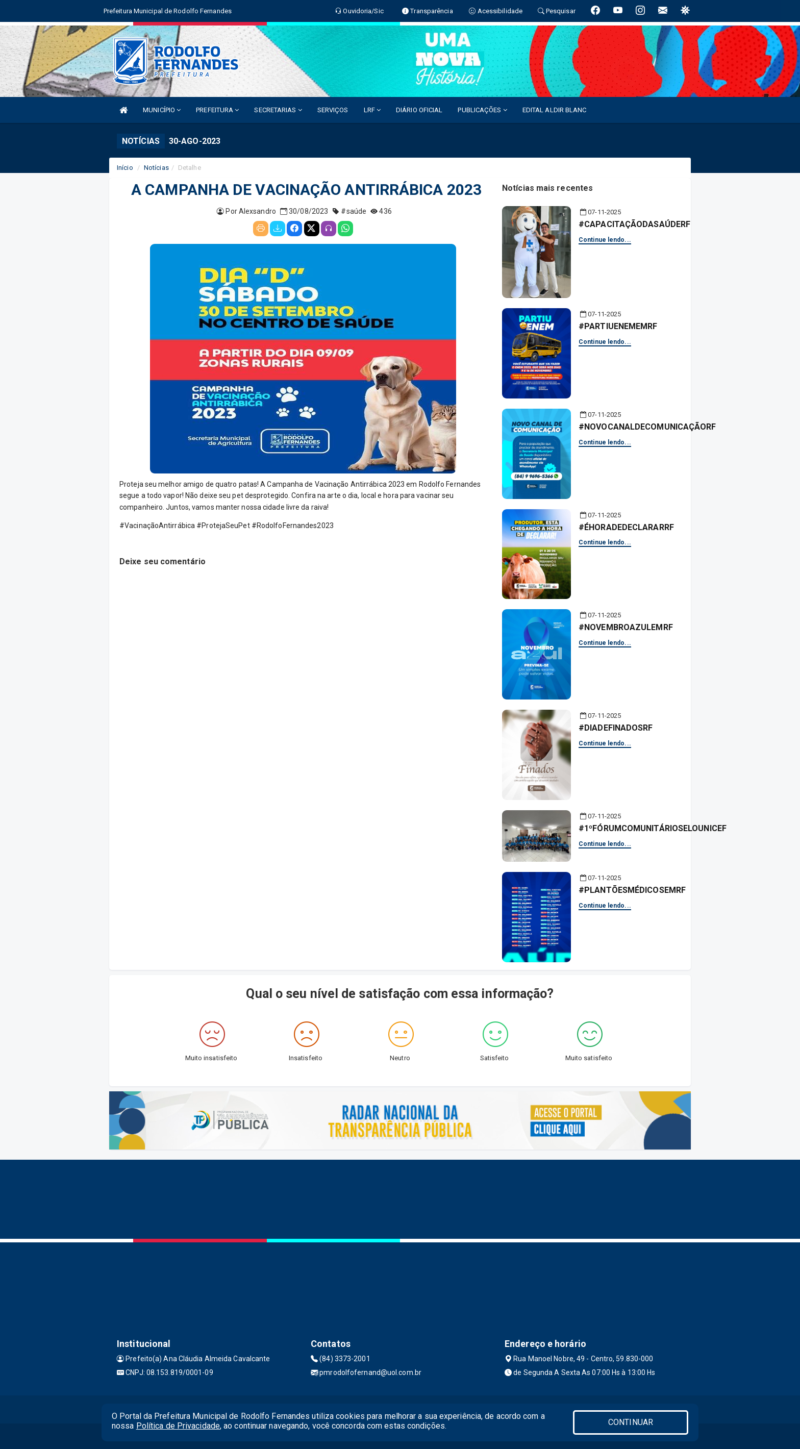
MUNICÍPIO (162, 110)
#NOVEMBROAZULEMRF (626, 627)
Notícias (156, 167)
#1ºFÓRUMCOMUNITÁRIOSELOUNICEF (653, 828)
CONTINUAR (630, 1422)
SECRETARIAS (278, 110)
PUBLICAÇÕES (482, 110)
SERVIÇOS (332, 110)
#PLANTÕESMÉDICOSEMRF (632, 890)
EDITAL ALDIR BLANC (554, 110)
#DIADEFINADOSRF (616, 728)
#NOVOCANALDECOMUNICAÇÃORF (647, 427)
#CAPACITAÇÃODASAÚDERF (634, 224)
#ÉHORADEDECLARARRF (626, 527)
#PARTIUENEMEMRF (618, 326)
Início (125, 167)
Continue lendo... (605, 239)
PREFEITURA (217, 110)
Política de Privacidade (178, 1426)
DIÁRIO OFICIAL (419, 110)
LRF (372, 110)
